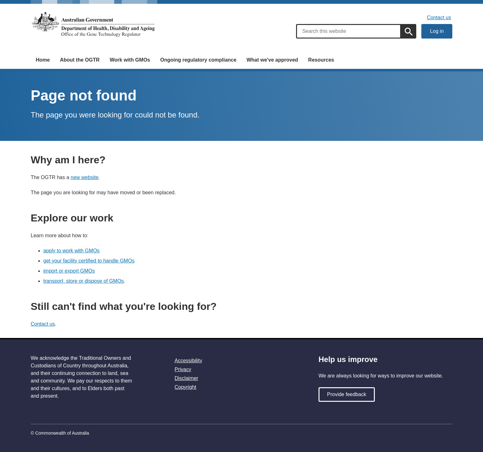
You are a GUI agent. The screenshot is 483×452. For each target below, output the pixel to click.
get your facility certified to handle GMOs (88, 260)
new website (84, 177)
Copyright (185, 387)
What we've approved (272, 60)
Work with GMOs (130, 60)
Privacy (183, 369)
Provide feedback (346, 394)
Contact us (439, 17)
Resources (321, 60)
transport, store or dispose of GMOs (83, 281)
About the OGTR (79, 60)
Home (43, 60)
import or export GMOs (69, 271)
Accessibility (188, 360)
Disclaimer (186, 378)
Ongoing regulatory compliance (198, 60)
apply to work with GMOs (71, 250)
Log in (437, 31)
